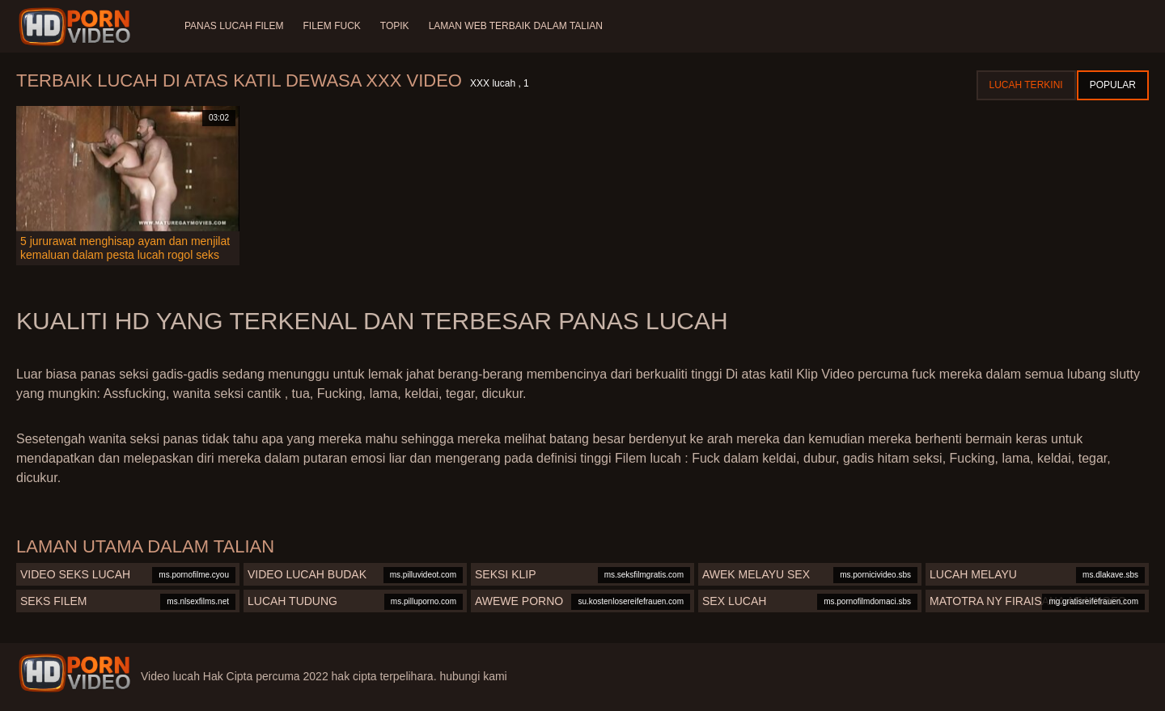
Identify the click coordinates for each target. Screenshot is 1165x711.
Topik (394, 26)
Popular (1113, 85)
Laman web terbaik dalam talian (516, 26)
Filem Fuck (331, 26)
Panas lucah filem (233, 26)
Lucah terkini (1026, 85)
